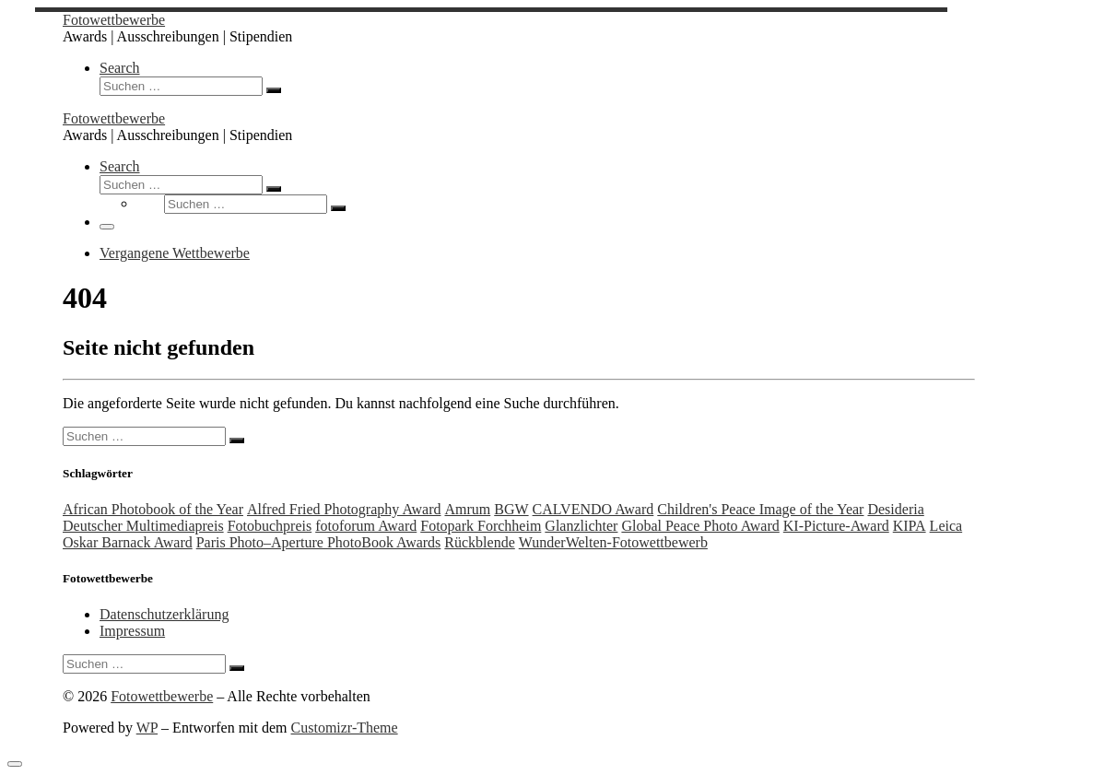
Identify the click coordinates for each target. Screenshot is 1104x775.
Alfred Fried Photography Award (344, 509)
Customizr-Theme (344, 727)
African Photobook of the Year (153, 509)
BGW (511, 509)
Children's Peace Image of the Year (760, 509)
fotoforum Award (366, 526)
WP (147, 727)
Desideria (895, 509)
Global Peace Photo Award (700, 526)
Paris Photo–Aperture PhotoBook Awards (318, 542)
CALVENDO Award (593, 509)
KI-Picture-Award (836, 526)
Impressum (132, 631)
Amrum (467, 509)
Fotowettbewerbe (162, 696)
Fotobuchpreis (270, 526)
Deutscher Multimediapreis (143, 526)
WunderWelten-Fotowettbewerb (613, 542)
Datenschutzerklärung (164, 614)
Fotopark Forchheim (480, 526)
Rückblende (479, 542)
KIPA (909, 526)
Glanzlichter (581, 526)
